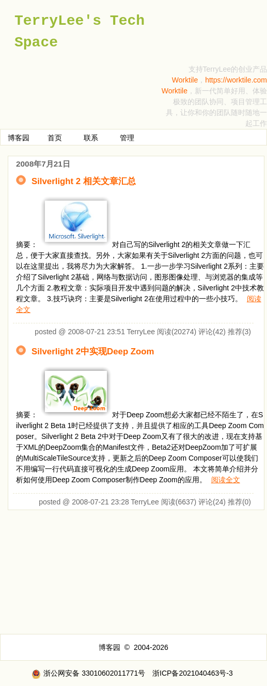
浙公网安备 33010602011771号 (88, 673)
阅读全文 (225, 480)
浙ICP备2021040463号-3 (192, 673)
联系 (91, 138)
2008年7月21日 (43, 163)
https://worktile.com (236, 80)
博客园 (18, 138)
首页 (55, 138)
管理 (127, 138)
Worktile (185, 80)
